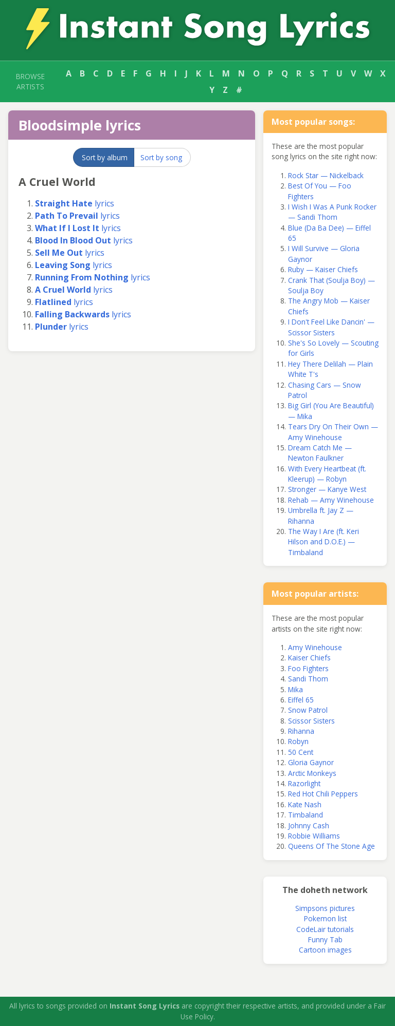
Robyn (298, 741)
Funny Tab (325, 939)
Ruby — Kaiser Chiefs (323, 269)
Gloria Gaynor (311, 762)
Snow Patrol (308, 710)
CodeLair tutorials (325, 929)
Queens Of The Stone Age (331, 846)
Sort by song (161, 157)
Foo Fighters (308, 668)
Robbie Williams (314, 836)
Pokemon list (325, 918)
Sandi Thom (308, 678)
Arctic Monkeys (312, 773)
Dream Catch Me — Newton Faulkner (320, 453)
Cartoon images (325, 950)
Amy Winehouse (315, 647)
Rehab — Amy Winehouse (331, 500)
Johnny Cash (308, 825)
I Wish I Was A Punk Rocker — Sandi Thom (332, 212)
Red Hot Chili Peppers (323, 794)
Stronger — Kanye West (327, 489)
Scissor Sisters (311, 721)
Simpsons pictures (325, 908)
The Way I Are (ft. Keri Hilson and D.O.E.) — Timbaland (323, 541)
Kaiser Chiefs (309, 657)
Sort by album (105, 157)
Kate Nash (304, 804)
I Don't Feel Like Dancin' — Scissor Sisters (331, 327)
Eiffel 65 (301, 700)
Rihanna (301, 731)
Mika (295, 689)
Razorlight (304, 783)
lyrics (74, 203)
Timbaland (305, 815)
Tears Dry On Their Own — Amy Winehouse (333, 432)
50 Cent (300, 752)
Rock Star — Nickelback (326, 175)
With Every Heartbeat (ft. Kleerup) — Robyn (327, 474)
